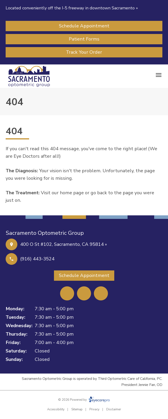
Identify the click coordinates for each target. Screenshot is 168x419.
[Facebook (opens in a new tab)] (67, 293)
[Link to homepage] (29, 76)
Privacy (94, 409)
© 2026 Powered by (84, 400)
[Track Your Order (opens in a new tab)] (84, 52)
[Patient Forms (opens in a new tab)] (84, 39)
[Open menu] (158, 75)
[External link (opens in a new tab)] (101, 293)
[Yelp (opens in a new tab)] (84, 293)
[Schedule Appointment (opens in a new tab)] (84, 26)
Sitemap (77, 409)
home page (72, 193)
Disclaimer (113, 409)
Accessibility (56, 409)
